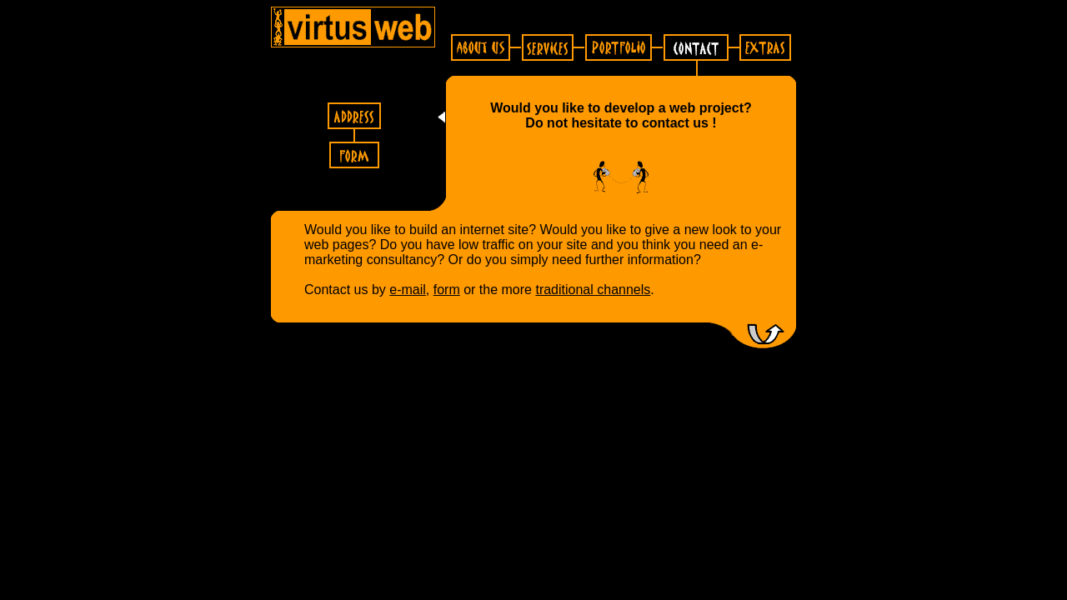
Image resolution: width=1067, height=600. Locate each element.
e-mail (407, 289)
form (446, 289)
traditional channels (592, 289)
